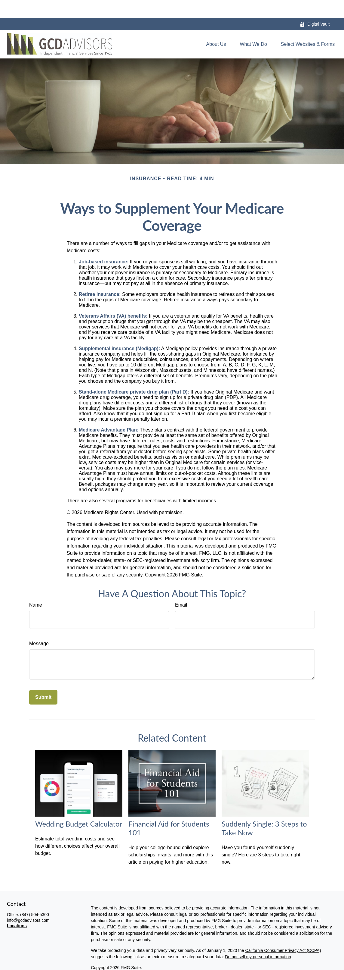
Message (39, 625)
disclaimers (163, 960)
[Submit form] (43, 679)
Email (181, 586)
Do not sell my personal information (258, 938)
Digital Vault (315, 6)
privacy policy (129, 960)
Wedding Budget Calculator (78, 805)
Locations (17, 907)
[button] (216, 26)
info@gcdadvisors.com (28, 902)
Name (35, 586)
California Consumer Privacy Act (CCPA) (283, 932)
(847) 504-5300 (34, 896)
